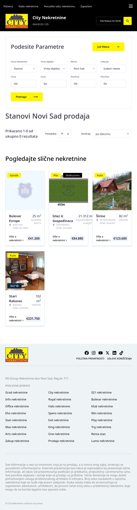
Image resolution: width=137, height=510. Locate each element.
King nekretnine (59, 427)
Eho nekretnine (15, 413)
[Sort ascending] (62, 133)
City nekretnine (58, 392)
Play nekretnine (101, 420)
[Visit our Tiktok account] (121, 352)
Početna (8, 6)
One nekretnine (58, 434)
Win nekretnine (101, 413)
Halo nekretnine (59, 406)
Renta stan (98, 434)
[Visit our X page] (107, 352)
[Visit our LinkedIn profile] (114, 352)
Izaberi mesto (112, 68)
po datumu (103, 133)
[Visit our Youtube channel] (100, 352)
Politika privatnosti (90, 358)
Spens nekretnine (60, 413)
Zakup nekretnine (17, 440)
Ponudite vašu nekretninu (59, 6)
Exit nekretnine (58, 420)
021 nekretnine (101, 392)
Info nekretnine (15, 399)
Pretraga (27, 96)
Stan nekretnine (16, 420)
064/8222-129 (41, 24)
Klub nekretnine (102, 406)
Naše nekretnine (28, 6)
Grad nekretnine (16, 392)
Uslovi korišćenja (119, 358)
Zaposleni (86, 6)
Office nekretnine (17, 406)
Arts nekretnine (15, 434)
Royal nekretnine (59, 399)
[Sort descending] (68, 133)
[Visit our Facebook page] (87, 352)
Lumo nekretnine (102, 440)
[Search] (127, 21)
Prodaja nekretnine (61, 440)
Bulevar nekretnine (104, 399)
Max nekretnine (15, 427)
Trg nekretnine (101, 427)
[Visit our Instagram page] (94, 352)
